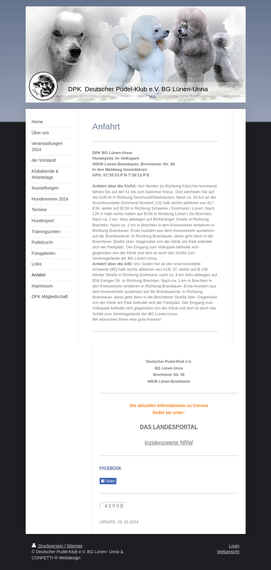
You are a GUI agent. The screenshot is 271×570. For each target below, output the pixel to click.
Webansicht (228, 551)
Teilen (108, 481)
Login (234, 545)
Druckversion (48, 545)
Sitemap (74, 545)
